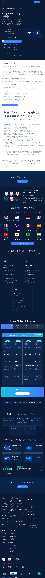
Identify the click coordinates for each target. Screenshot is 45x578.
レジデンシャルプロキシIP (13, 212)
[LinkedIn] (29, 500)
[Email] (31, 514)
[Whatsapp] (29, 514)
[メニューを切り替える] (42, 2)
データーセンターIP (28, 212)
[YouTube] (31, 500)
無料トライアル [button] (37, 1)
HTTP (16, 133)
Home (3, 8)
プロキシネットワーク (17, 81)
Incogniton (4, 66)
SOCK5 (19, 133)
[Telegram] (33, 514)
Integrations (8, 8)
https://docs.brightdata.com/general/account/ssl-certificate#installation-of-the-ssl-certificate (21, 164)
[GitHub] (33, 500)
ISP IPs (39, 212)
